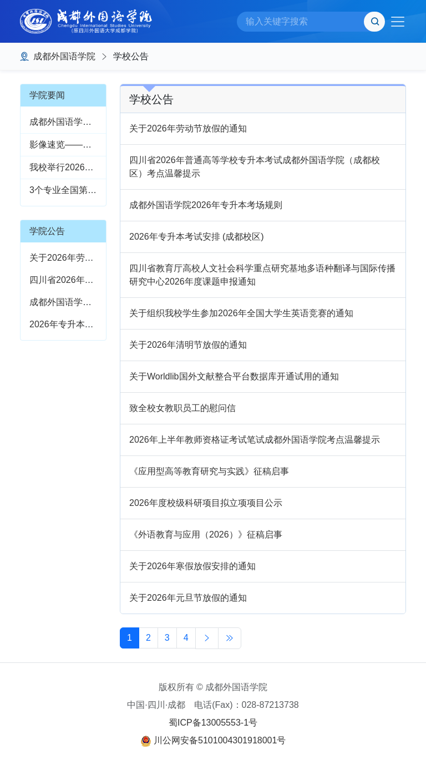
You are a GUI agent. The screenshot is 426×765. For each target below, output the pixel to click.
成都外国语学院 (64, 56)
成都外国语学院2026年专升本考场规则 (105, 302)
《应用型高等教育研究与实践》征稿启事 (209, 471)
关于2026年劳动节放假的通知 (88, 257)
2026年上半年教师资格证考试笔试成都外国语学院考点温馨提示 (254, 439)
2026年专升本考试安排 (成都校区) (96, 324)
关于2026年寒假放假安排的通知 (192, 566)
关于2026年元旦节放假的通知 (188, 597)
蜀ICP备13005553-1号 (213, 722)
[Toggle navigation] (397, 21)
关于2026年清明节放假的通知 (188, 344)
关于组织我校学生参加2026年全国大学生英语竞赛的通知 (241, 313)
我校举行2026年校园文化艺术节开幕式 (105, 167)
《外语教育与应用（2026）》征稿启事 (205, 534)
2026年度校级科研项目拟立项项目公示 (205, 503)
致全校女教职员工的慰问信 (182, 408)
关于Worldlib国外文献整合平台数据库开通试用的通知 (234, 376)
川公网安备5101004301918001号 (220, 740)
